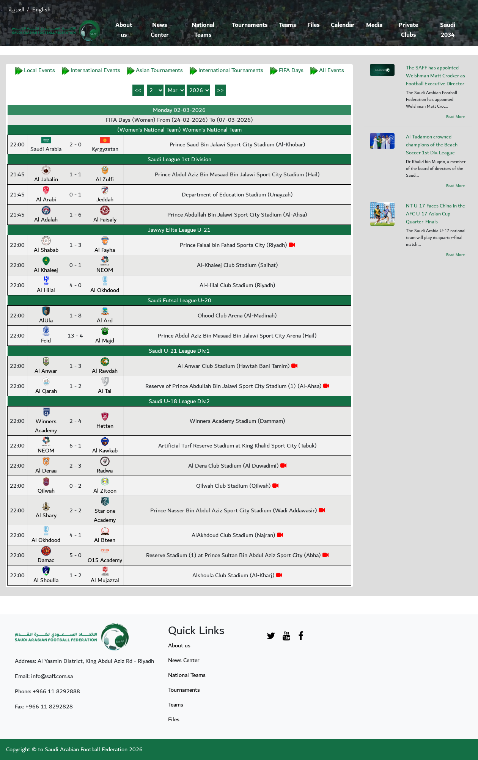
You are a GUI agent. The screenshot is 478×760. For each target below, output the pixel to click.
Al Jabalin (46, 174)
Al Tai (105, 386)
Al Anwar (46, 366)
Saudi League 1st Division (179, 159)
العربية (16, 9)
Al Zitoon (104, 486)
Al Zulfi (105, 174)
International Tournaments (230, 70)
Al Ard (105, 315)
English (41, 9)
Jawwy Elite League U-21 (179, 230)
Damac (46, 555)
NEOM (104, 265)
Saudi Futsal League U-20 (179, 300)
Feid (46, 336)
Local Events (39, 70)
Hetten (104, 421)
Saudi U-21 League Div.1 (179, 351)
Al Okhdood (104, 285)
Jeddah (104, 194)
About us (123, 30)
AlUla (46, 315)
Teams (287, 25)
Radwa (105, 466)
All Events (331, 70)
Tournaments (249, 25)
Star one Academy (105, 511)
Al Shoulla (45, 575)
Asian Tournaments (159, 70)
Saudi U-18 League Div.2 (179, 401)
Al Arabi (46, 194)
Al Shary (46, 510)
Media (374, 25)
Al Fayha (104, 245)
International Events (95, 70)
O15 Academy (105, 555)
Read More (455, 116)
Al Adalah (46, 215)
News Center (160, 30)
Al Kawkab (105, 446)
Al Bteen (104, 535)
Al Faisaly (104, 215)
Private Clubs (408, 30)
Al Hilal (46, 285)
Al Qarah (46, 386)
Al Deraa (46, 466)
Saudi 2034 (447, 30)
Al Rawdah (105, 366)
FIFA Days (291, 70)
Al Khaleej (46, 265)
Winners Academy (46, 421)
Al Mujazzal (105, 575)
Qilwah (46, 486)
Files (313, 25)
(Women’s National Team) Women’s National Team (179, 130)
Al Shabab (46, 245)
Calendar (343, 25)
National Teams (203, 30)
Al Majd (104, 336)
